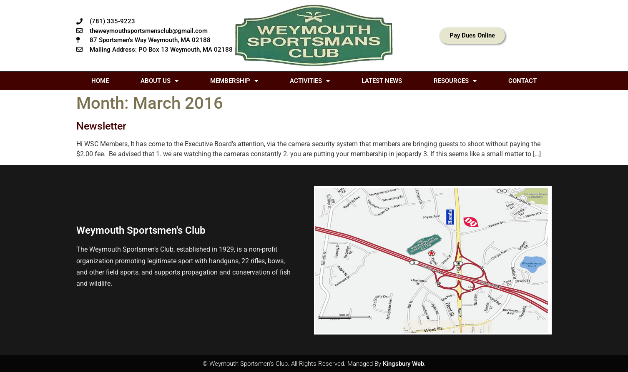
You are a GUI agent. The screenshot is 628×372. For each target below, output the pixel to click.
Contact (522, 81)
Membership (234, 81)
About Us (159, 81)
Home (100, 81)
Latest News (382, 81)
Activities (310, 81)
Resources (455, 81)
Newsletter (101, 126)
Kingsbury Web (403, 363)
